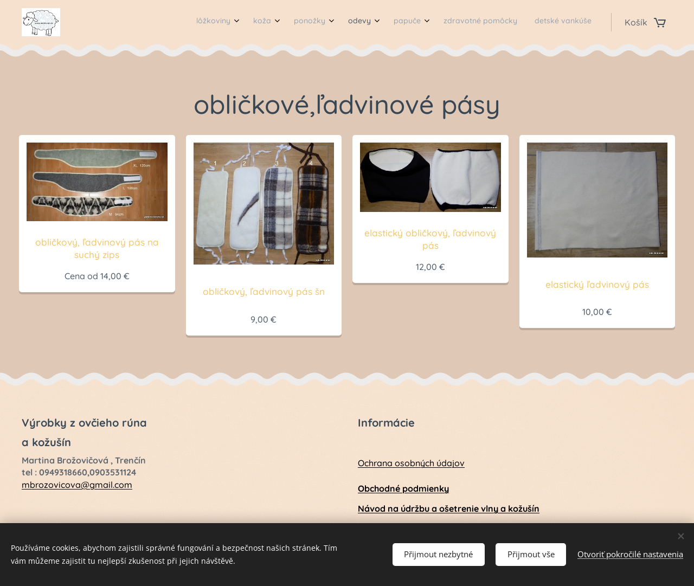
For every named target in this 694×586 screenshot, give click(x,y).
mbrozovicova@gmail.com (77, 484)
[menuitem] (466, 22)
